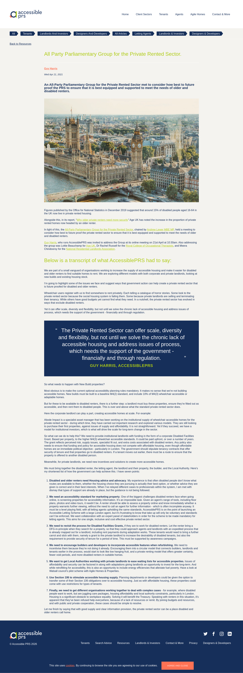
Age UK (90, 245)
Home (125, 14)
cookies (70, 665)
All (13, 33)
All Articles (121, 33)
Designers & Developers (206, 33)
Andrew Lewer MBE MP (160, 229)
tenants (27, 33)
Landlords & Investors (171, 33)
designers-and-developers (91, 33)
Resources (123, 643)
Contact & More (221, 14)
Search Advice (103, 643)
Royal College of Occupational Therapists (149, 245)
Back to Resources (20, 43)
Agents (179, 14)
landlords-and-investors (54, 33)
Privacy (193, 643)
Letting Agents (143, 33)
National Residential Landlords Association (90, 249)
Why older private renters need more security (102, 220)
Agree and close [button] (177, 666)
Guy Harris (50, 68)
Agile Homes (197, 14)
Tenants (163, 14)
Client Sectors (144, 14)
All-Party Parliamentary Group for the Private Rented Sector (99, 229)
